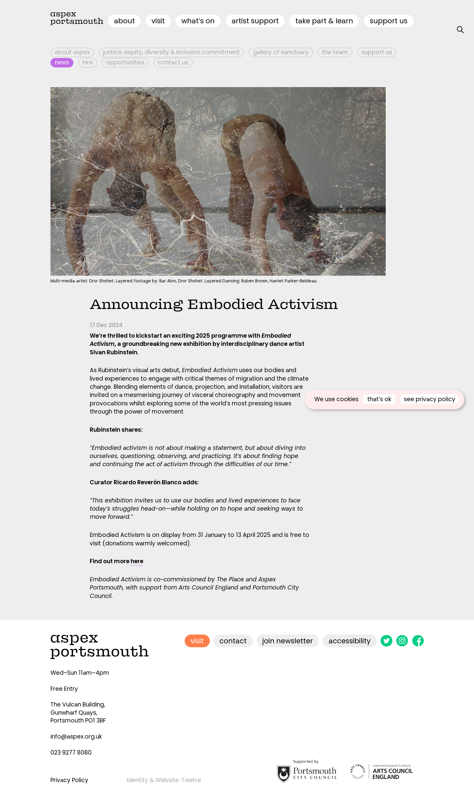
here (137, 561)
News (62, 62)
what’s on (198, 21)
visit (158, 21)
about (124, 21)
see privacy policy (429, 399)
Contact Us (173, 62)
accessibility (350, 641)
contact (233, 641)
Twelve (191, 780)
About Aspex (72, 52)
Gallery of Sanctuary (281, 52)
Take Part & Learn (324, 21)
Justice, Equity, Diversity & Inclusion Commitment (171, 52)
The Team (335, 52)
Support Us (388, 21)
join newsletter (287, 641)
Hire (88, 62)
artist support (255, 21)
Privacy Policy (69, 780)
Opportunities (125, 62)
